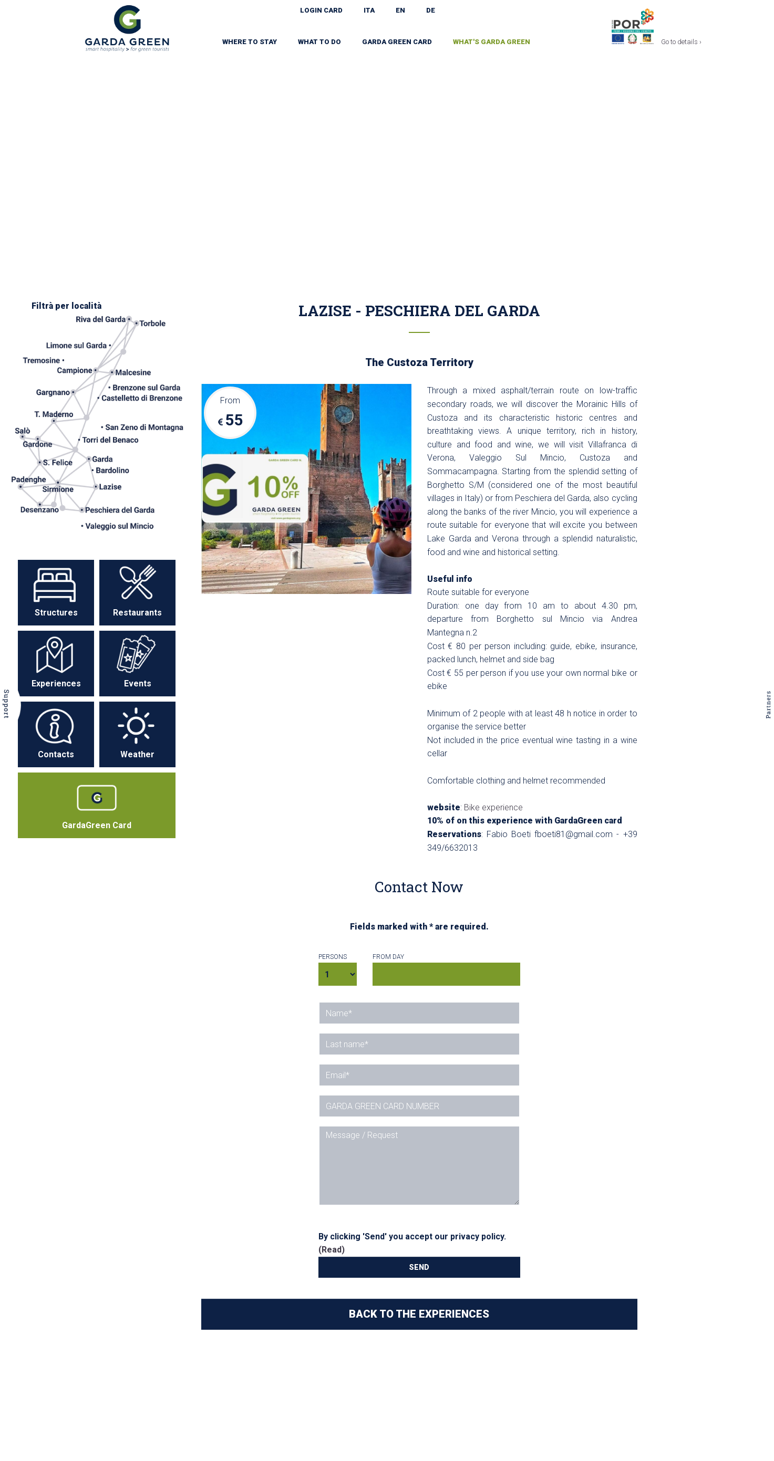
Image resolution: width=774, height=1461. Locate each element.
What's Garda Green (491, 42)
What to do (319, 42)
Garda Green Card (397, 42)
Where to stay (249, 42)
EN (400, 10)
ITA (369, 10)
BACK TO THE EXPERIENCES (419, 1314)
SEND (419, 1267)
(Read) (331, 1250)
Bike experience (493, 807)
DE (430, 10)
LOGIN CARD (321, 10)
